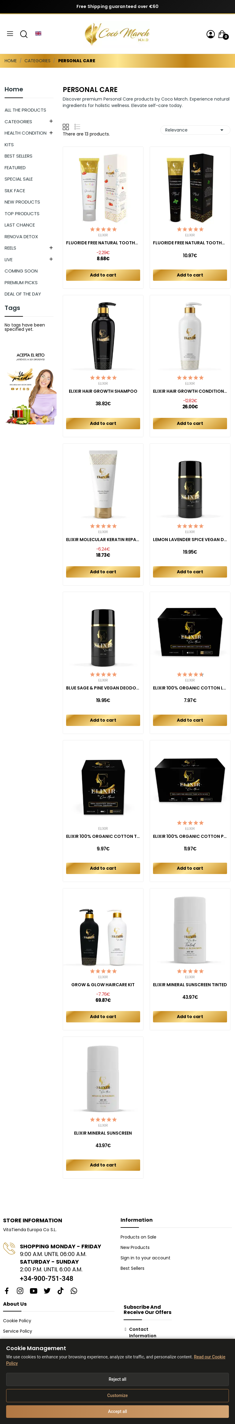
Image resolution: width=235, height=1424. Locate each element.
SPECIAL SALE (19, 179)
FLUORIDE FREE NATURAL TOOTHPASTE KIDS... (103, 243)
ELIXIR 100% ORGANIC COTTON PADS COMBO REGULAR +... (190, 836)
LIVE (9, 259)
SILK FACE (15, 190)
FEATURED (15, 167)
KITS (9, 144)
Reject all (117, 1379)
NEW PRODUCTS (22, 202)
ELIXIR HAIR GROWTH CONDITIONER (190, 391)
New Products (135, 1247)
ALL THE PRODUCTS (25, 110)
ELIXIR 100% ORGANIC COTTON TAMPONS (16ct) (103, 836)
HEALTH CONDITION (26, 133)
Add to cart (103, 275)
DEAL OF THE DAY (23, 294)
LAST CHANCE (20, 225)
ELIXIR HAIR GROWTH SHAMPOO (103, 391)
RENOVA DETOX (21, 236)
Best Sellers (132, 1268)
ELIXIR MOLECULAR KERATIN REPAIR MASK (103, 540)
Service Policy (17, 1331)
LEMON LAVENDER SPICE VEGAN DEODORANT (190, 540)
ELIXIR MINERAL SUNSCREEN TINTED (190, 985)
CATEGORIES (18, 121)
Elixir (103, 235)
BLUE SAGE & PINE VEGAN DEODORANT (103, 688)
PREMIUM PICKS (21, 282)
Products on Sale (138, 1237)
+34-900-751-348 (46, 1278)
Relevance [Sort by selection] (195, 130)
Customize (117, 1395)
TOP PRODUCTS (22, 213)
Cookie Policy (17, 1321)
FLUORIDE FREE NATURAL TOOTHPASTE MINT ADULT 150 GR (190, 243)
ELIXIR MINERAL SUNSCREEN (103, 1133)
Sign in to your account (145, 1258)
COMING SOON (21, 271)
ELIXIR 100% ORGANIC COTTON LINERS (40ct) (190, 688)
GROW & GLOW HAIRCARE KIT (103, 985)
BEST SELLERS (18, 156)
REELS (10, 248)
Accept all (117, 1411)
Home (14, 90)
